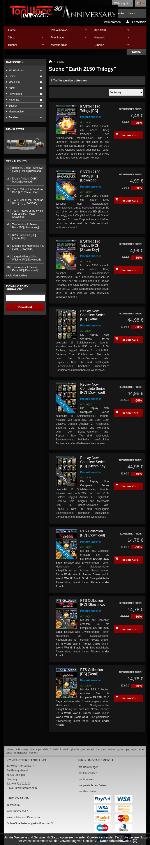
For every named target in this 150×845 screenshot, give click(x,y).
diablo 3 (47, 749)
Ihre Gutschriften (87, 773)
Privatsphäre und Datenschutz (24, 817)
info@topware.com (26, 788)
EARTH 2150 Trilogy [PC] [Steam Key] (90, 246)
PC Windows (66, 31)
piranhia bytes (78, 749)
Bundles (109, 46)
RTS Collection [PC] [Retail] (91, 672)
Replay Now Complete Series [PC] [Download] (92, 388)
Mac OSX (109, 31)
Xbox (24, 38)
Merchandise (59, 45)
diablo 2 (57, 749)
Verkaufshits (16, 161)
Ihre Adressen (86, 779)
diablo (66, 749)
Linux (12, 76)
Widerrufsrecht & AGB (19, 811)
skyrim (134, 749)
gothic (121, 749)
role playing (22, 749)
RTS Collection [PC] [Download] (92, 533)
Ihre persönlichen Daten (92, 785)
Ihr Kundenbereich (95, 760)
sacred (90, 749)
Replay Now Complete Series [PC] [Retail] (92, 315)
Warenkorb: (124, 13)
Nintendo (109, 38)
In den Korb (126, 135)
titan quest (101, 749)
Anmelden (136, 21)
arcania (111, 749)
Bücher (24, 46)
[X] (135, 841)
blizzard (10, 749)
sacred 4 (33, 753)
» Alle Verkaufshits (16, 275)
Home (12, 30)
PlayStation (66, 38)
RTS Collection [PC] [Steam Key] (93, 603)
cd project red (20, 753)
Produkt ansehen (90, 117)
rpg (127, 749)
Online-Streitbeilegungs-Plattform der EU (30, 823)
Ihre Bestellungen (88, 767)
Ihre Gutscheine (87, 791)
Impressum (13, 805)
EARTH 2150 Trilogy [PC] (90, 109)
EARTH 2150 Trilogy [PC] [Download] (90, 176)
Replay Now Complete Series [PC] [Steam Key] (93, 462)
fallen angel (35, 749)
